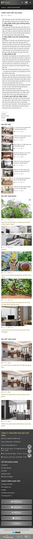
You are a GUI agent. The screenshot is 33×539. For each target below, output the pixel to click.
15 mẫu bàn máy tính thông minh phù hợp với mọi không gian (15, 331)
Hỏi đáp (3, 490)
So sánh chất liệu (6, 468)
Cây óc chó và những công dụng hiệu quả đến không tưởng (16, 276)
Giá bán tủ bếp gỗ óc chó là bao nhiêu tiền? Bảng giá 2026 (22, 153)
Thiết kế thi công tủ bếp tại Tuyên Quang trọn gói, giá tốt (22, 136)
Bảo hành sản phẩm (7, 476)
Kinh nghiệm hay (6, 487)
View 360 (4, 471)
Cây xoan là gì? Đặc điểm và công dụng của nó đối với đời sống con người (15, 223)
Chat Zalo (19, 536)
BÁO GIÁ (3, 249)
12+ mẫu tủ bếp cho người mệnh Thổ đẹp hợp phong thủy (22, 128)
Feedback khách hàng (7, 493)
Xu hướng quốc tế (6, 495)
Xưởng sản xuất (5, 474)
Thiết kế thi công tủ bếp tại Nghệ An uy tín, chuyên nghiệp (22, 187)
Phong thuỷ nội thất (7, 484)
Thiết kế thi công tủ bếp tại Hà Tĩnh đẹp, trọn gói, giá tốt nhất (21, 170)
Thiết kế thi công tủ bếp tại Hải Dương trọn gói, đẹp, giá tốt (22, 162)
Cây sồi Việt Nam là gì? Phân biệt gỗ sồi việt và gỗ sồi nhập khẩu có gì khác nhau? (15, 303)
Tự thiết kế (4, 465)
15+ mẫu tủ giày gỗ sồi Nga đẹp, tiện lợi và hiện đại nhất (22, 179)
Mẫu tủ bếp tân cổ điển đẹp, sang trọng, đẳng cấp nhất (22, 145)
